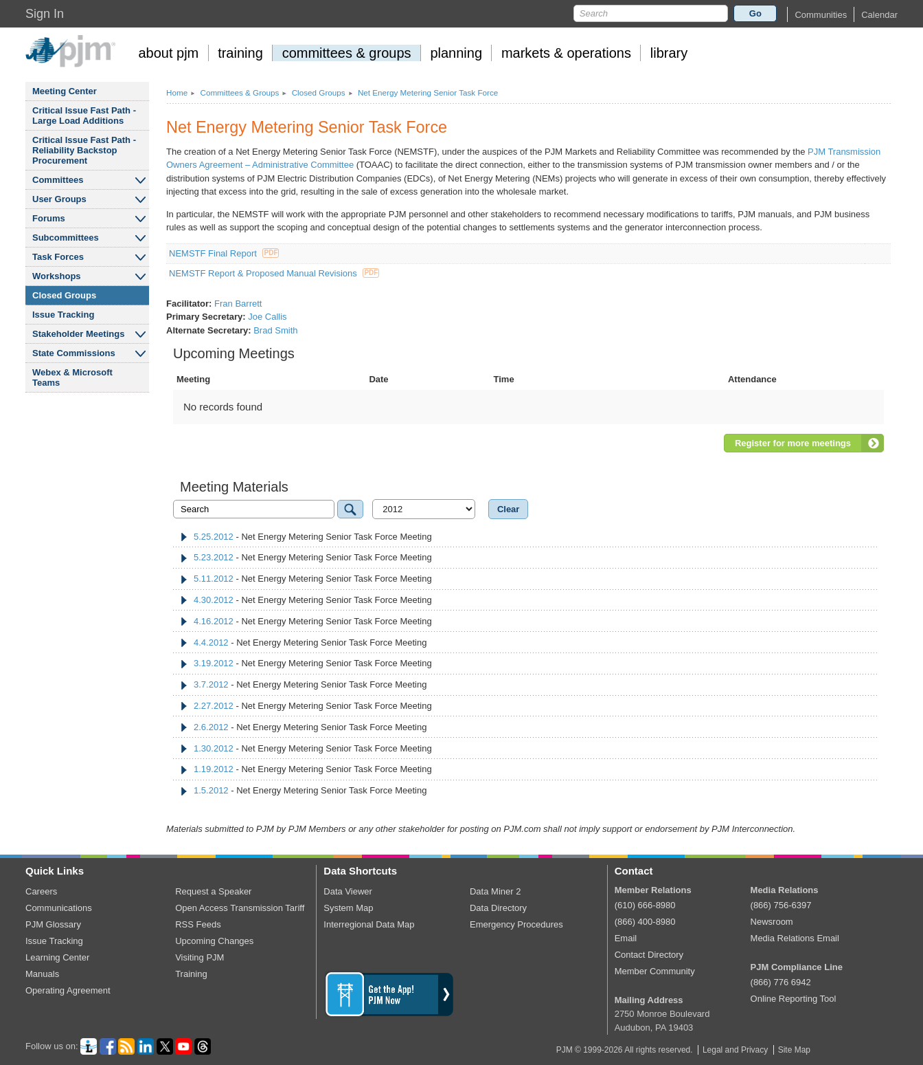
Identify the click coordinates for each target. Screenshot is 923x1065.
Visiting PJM (199, 957)
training (240, 53)
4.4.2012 (211, 642)
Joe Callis (267, 316)
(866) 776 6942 (781, 982)
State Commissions (73, 353)
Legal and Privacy (735, 1050)
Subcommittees (65, 237)
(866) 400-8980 (645, 921)
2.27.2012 (213, 706)
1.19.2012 (213, 769)
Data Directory (498, 908)
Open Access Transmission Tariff (239, 908)
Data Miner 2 (495, 891)
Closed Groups (64, 295)
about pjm (168, 53)
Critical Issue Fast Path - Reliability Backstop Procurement (84, 150)
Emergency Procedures (516, 924)
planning (456, 53)
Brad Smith (275, 330)
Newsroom (772, 921)
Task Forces (58, 257)
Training (191, 974)
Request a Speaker (213, 891)
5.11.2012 (213, 578)
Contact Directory (649, 954)
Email (626, 938)
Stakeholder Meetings (78, 334)
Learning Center (57, 957)
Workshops (56, 276)
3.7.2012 (211, 684)
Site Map (794, 1050)
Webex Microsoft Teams (72, 377)
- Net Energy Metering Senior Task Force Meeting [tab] (306, 536)
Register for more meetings (793, 443)
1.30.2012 (213, 748)
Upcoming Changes (214, 941)
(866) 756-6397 (781, 905)
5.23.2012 (213, 557)
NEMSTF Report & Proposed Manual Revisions (274, 273)
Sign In (44, 14)
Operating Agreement (68, 990)
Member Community (655, 971)
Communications (58, 908)
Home (176, 92)
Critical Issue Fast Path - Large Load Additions (84, 115)
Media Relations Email (795, 938)
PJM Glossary (53, 924)
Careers (41, 891)
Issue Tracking (63, 314)
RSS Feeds (197, 924)
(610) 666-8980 (645, 905)
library (668, 53)
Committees (57, 180)
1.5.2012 (211, 790)
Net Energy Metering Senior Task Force (428, 92)
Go (755, 13)
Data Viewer (347, 891)
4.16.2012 (213, 621)
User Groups (59, 199)
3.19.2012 (213, 663)
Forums (48, 218)
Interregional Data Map (368, 924)
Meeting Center (64, 91)
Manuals (42, 974)
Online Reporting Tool (793, 998)
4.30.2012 (213, 600)
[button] (821, 15)
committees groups (346, 53)
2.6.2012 (211, 727)
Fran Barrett (238, 303)
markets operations (566, 53)
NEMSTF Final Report (224, 253)
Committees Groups (239, 92)
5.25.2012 (213, 536)
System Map (348, 908)
